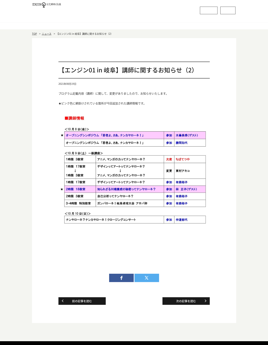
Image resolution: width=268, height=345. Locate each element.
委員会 (215, 24)
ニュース (46, 33)
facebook (121, 278)
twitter (146, 278)
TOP (34, 33)
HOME (52, 24)
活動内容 (175, 24)
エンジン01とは (93, 24)
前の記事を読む (82, 301)
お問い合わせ (221, 9)
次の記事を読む (186, 301)
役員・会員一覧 (134, 24)
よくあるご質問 (188, 9)
